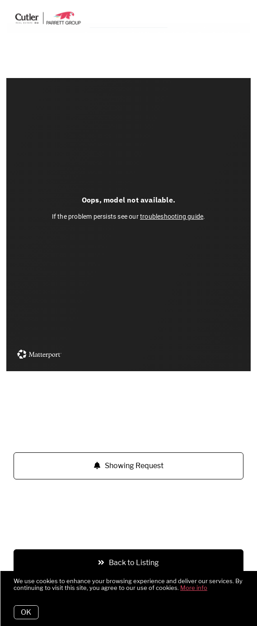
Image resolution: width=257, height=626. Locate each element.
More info (193, 587)
